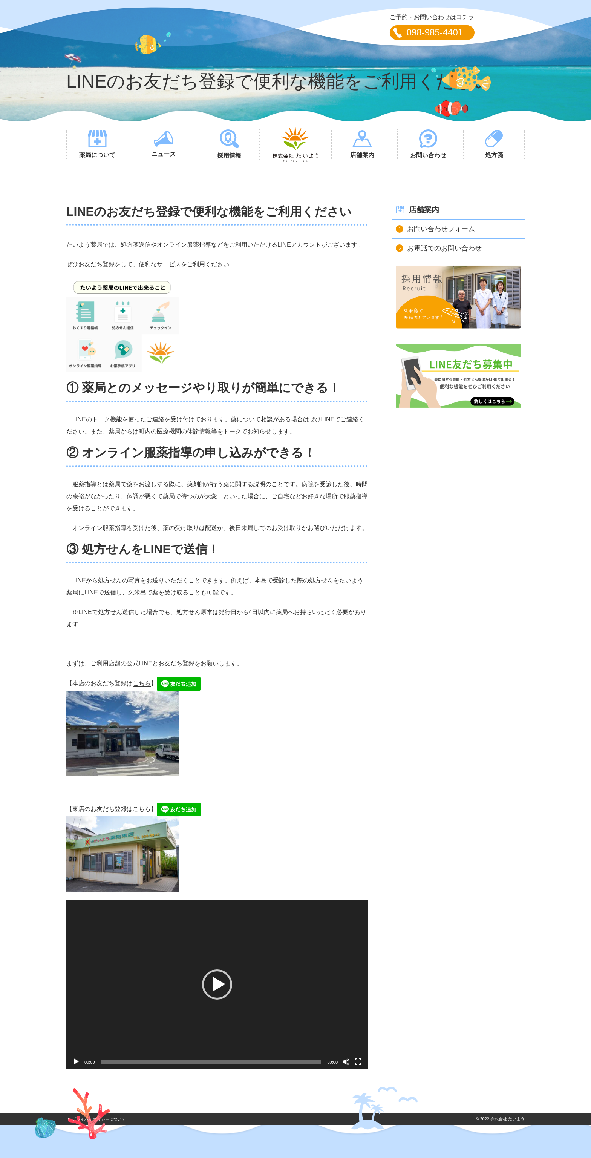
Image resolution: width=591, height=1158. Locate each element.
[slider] (211, 1062)
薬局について (97, 144)
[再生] (76, 1062)
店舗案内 (362, 144)
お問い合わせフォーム (441, 229)
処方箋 (494, 144)
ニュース (163, 144)
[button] (217, 984)
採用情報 (229, 144)
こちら (142, 683)
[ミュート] (346, 1062)
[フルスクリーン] (358, 1062)
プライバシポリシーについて (99, 1119)
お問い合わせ (428, 143)
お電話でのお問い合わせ (444, 248)
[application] (217, 984)
